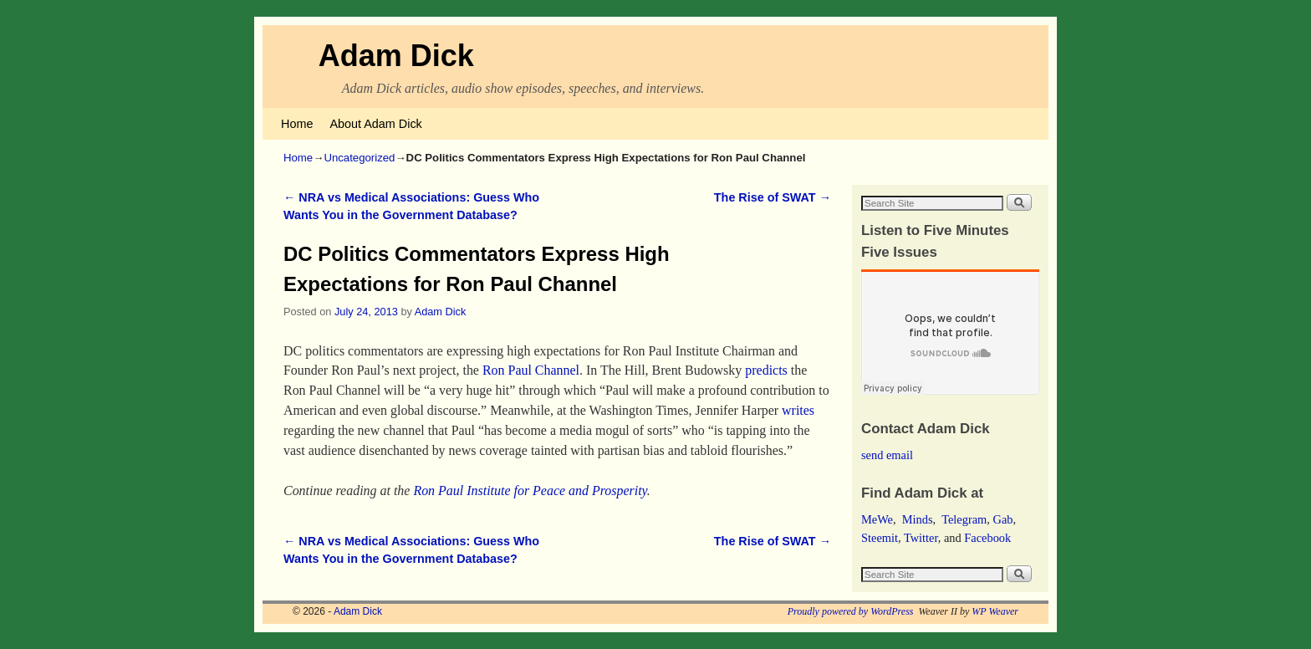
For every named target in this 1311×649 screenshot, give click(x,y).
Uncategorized (359, 157)
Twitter (921, 537)
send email (887, 455)
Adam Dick (396, 55)
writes (798, 410)
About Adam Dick (375, 123)
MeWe (877, 519)
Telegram (964, 519)
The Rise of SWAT (772, 197)
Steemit (879, 537)
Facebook (987, 537)
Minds (917, 519)
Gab (1002, 519)
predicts (766, 370)
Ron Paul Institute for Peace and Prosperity (529, 490)
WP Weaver (995, 611)
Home (297, 123)
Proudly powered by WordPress (851, 611)
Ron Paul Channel (530, 370)
